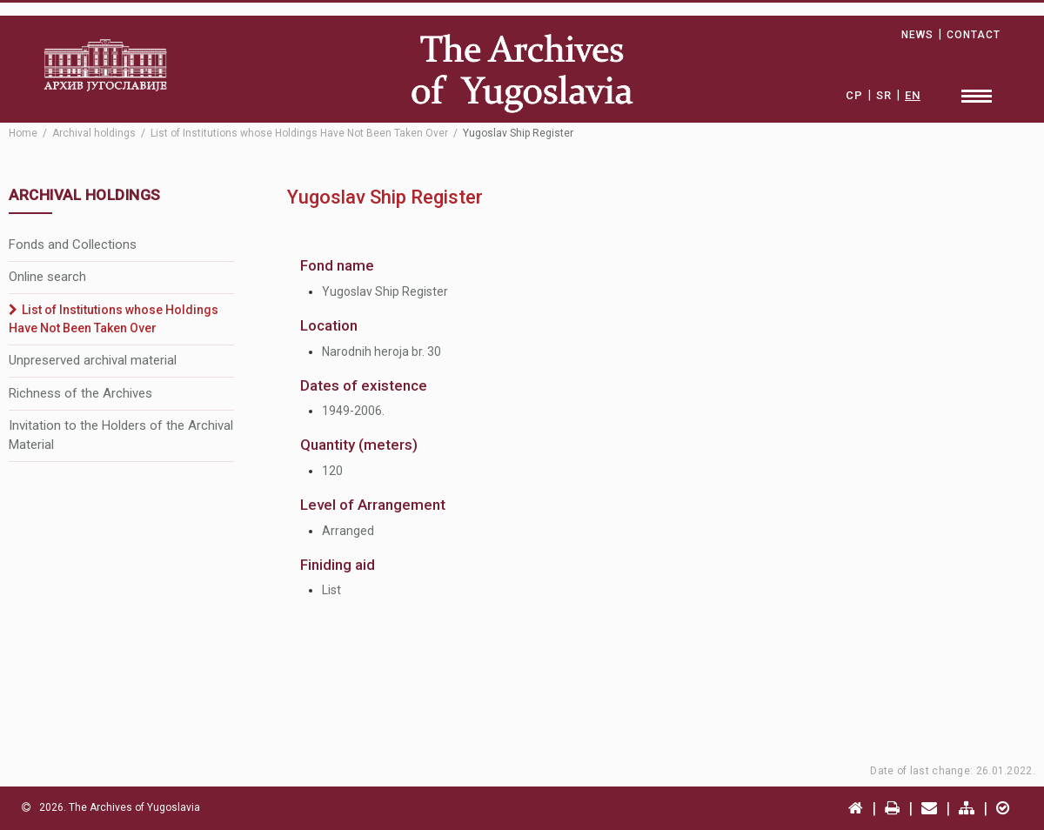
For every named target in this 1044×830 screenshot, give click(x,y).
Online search (47, 276)
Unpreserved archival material (93, 360)
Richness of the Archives (80, 393)
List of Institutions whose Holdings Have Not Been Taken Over (299, 133)
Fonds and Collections (73, 244)
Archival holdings (94, 133)
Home (23, 133)
